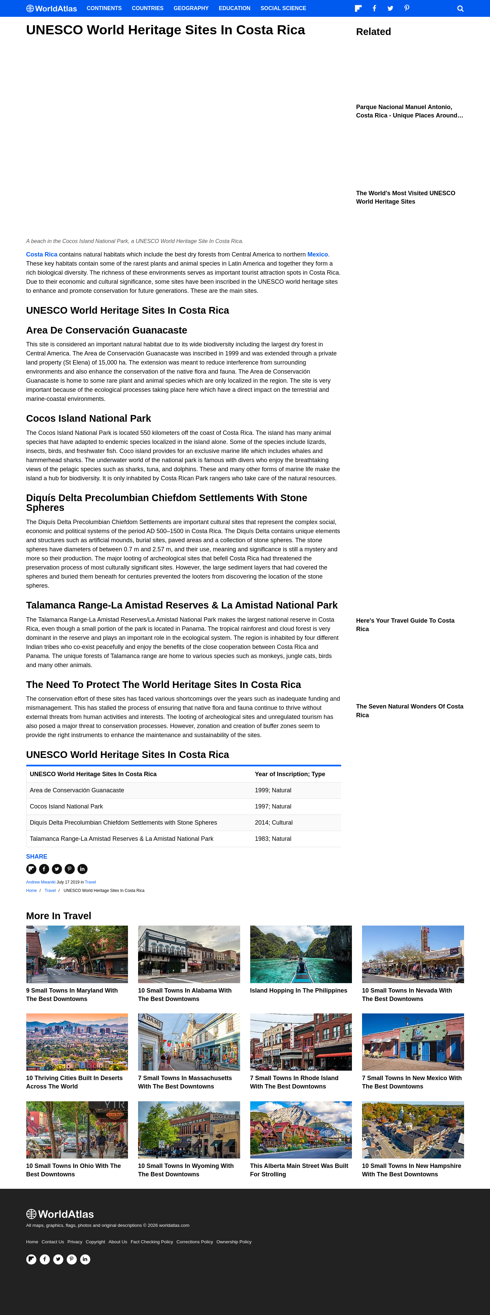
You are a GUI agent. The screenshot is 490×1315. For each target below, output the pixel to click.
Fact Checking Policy (152, 1241)
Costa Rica (42, 254)
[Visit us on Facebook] (45, 1259)
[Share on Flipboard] (31, 869)
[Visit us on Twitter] (58, 1259)
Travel (90, 882)
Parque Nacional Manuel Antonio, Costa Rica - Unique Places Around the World (406, 115)
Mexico (317, 254)
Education (235, 8)
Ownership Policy (234, 1241)
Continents (104, 8)
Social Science (283, 8)
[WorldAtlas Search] (460, 8)
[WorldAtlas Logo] (54, 8)
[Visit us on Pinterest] (72, 1259)
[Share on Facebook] (44, 869)
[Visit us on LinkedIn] (85, 1259)
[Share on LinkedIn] (82, 869)
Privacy (74, 1241)
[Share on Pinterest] (70, 869)
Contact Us (53, 1241)
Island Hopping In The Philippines (299, 990)
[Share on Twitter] (57, 869)
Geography (191, 8)
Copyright (95, 1241)
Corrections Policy (194, 1241)
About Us (117, 1241)
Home (32, 1241)
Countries (148, 8)
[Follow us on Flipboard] (31, 1259)
